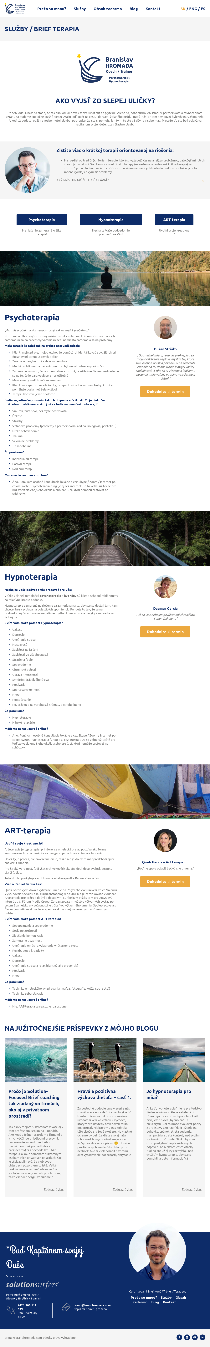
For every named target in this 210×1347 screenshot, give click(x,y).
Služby (80, 8)
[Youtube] (195, 1337)
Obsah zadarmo (108, 8)
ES (203, 8)
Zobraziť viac (54, 1189)
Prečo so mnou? (51, 8)
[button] (130, 181)
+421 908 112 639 (27, 1307)
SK (183, 8)
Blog (134, 8)
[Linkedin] (202, 1337)
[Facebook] (179, 1337)
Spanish (35, 1298)
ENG (193, 8)
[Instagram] (187, 1337)
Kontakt (153, 8)
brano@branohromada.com (92, 1305)
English (23, 1298)
